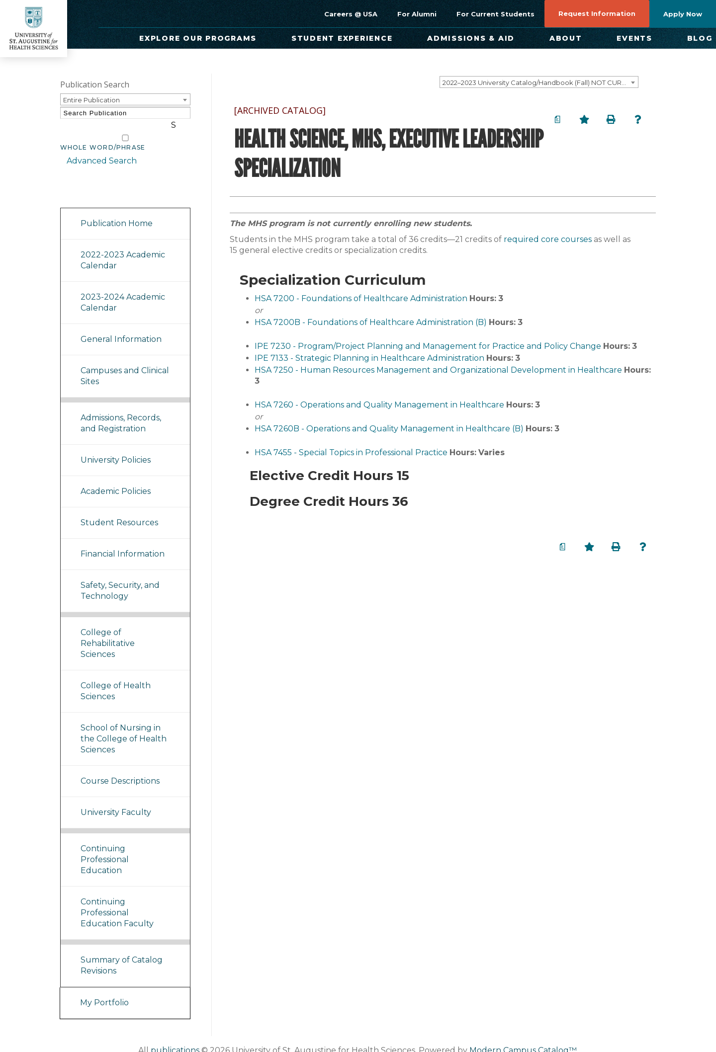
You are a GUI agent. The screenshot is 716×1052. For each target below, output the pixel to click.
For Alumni (417, 14)
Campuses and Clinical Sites (125, 364)
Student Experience (342, 38)
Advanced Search (95, 149)
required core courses (548, 239)
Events (634, 38)
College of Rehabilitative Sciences (108, 631)
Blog (700, 38)
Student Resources (119, 510)
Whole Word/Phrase (103, 135)
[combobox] (539, 82)
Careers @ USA (350, 14)
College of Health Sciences (116, 679)
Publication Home (117, 211)
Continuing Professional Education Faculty (117, 900)
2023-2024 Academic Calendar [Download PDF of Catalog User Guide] (123, 290)
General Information (121, 327)
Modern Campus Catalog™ (523, 1038)
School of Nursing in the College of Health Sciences (124, 726)
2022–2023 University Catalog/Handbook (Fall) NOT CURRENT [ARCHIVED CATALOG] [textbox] (540, 82)
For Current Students (495, 14)
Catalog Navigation (104, 183)
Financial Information (123, 542)
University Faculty (116, 800)
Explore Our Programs (198, 38)
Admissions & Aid (471, 38)
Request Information (596, 13)
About (565, 38)
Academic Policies (116, 479)
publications (175, 1038)
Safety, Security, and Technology (120, 578)
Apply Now (682, 14)
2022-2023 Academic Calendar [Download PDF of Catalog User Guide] (123, 248)
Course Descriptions (120, 769)
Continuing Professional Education (105, 847)
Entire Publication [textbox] (91, 100)
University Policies (116, 448)
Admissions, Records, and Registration (121, 411)
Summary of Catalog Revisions (122, 953)
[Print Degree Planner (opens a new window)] (557, 119)
